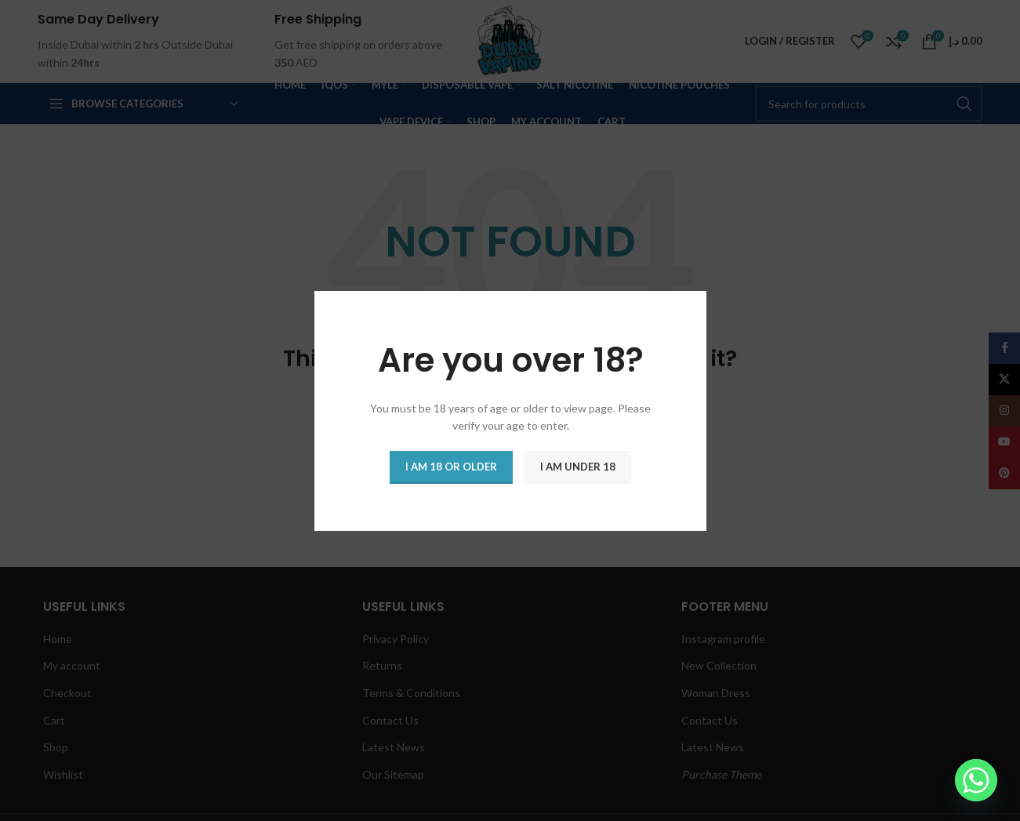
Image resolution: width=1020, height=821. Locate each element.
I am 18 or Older (451, 466)
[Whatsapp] (976, 780)
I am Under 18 (577, 466)
